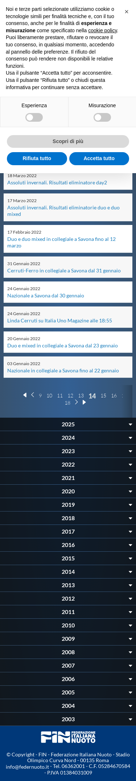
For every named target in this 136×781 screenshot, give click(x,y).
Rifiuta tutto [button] (36, 158)
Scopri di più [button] (68, 141)
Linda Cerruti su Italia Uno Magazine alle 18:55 (59, 320)
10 (49, 395)
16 (114, 395)
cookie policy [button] (102, 30)
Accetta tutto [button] (99, 158)
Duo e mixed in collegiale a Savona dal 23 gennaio (62, 345)
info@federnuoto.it (27, 767)
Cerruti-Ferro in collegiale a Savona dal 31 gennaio (64, 270)
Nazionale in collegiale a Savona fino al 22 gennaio (63, 370)
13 (81, 395)
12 (70, 395)
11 (60, 395)
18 (67, 403)
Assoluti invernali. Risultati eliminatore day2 (57, 182)
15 (103, 395)
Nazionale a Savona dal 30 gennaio (45, 295)
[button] (126, 11)
